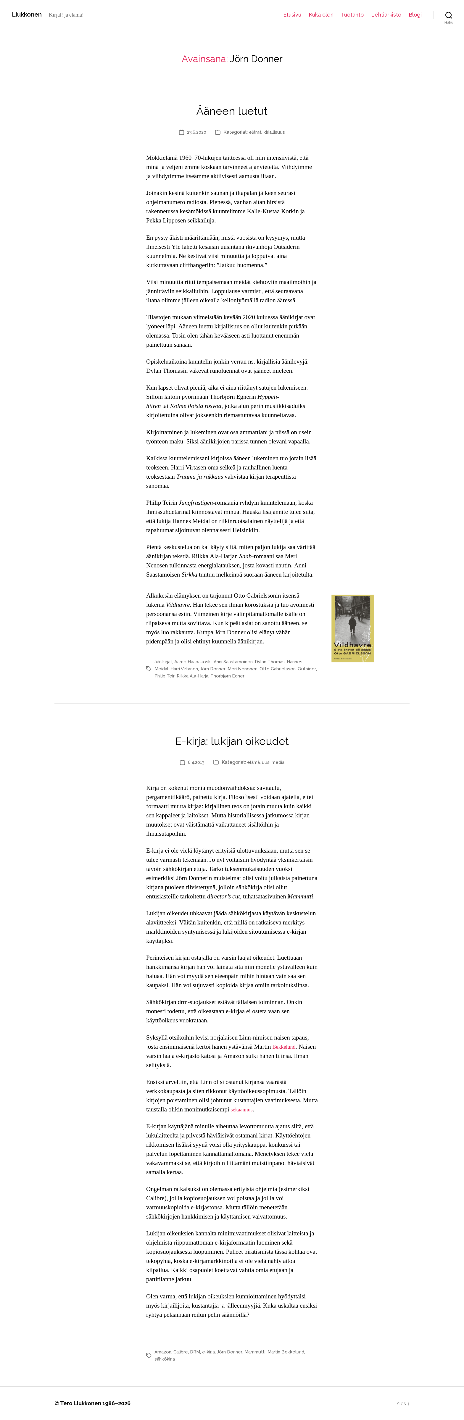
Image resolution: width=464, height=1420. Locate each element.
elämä (256, 132)
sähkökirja (165, 1359)
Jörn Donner (216, 669)
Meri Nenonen (246, 669)
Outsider (163, 676)
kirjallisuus (276, 132)
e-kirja (212, 1352)
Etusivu (292, 15)
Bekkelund (286, 1047)
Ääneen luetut (232, 108)
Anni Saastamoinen (239, 661)
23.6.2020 (196, 132)
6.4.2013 (195, 762)
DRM (198, 1352)
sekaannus (243, 1110)
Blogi (415, 15)
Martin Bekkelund (293, 1352)
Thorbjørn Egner (251, 676)
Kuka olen (321, 15)
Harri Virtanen (186, 669)
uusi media (274, 762)
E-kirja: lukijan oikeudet (232, 738)
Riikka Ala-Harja (214, 676)
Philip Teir (185, 676)
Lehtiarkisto (386, 15)
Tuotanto (352, 15)
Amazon (163, 1352)
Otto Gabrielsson (282, 669)
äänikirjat (164, 661)
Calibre (183, 1352)
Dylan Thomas (278, 661)
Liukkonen (29, 14)
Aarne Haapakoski (195, 661)
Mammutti (260, 1352)
